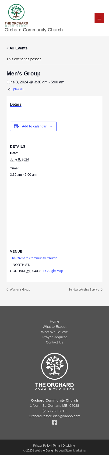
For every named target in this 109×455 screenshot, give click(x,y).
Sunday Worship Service (84, 289)
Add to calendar (34, 126)
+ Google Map (52, 271)
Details (15, 104)
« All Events (17, 48)
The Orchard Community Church (33, 258)
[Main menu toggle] (100, 18)
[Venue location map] (54, 214)
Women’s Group (19, 289)
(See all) (18, 89)
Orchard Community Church (34, 29)
